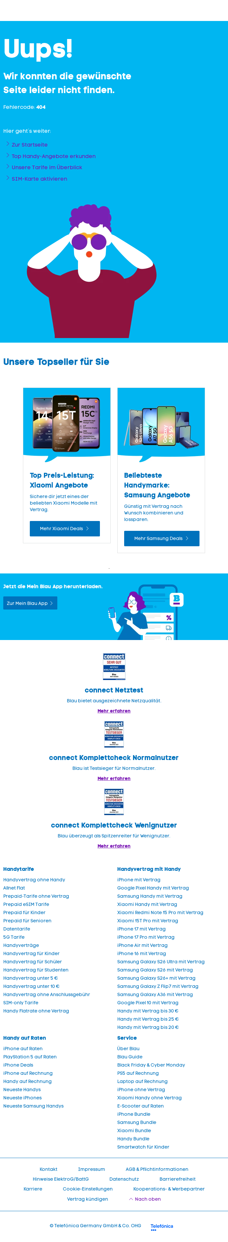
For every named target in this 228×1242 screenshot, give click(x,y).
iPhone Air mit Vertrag (142, 945)
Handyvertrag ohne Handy (34, 880)
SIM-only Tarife (20, 1003)
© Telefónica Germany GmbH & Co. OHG (95, 1226)
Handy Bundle (133, 1139)
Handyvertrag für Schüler (32, 962)
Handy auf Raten (24, 1038)
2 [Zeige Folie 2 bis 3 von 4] (119, 568)
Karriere (33, 1189)
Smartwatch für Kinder (143, 1147)
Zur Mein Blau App (27, 603)
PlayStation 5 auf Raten (30, 1057)
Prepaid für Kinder (24, 912)
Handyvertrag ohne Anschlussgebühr (46, 994)
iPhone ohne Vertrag (141, 1089)
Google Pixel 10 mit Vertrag (148, 1003)
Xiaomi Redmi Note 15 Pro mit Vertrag (160, 912)
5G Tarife (14, 937)
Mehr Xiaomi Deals (62, 528)
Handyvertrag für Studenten (35, 970)
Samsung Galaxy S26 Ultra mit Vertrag (161, 962)
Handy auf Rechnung (27, 1081)
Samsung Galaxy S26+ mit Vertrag (156, 978)
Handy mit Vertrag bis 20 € (148, 1027)
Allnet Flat (14, 888)
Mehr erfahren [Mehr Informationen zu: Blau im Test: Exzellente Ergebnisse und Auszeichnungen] (114, 711)
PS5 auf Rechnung (138, 1073)
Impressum (91, 1169)
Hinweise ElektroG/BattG (61, 1179)
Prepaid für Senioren (27, 921)
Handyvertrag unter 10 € (31, 986)
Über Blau (128, 1049)
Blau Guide (129, 1057)
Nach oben (148, 1199)
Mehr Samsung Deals (158, 538)
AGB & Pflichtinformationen (157, 1169)
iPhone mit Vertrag (139, 880)
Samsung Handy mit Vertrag (149, 896)
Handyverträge (21, 945)
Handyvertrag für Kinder (31, 953)
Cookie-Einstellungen (88, 1189)
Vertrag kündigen (87, 1199)
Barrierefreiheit (178, 1179)
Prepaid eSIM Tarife (26, 904)
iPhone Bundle (133, 1114)
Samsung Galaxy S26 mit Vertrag (155, 970)
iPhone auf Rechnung (28, 1073)
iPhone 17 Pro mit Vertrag (146, 937)
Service (127, 1038)
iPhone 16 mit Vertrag (141, 953)
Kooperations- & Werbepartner (169, 1189)
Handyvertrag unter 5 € (30, 978)
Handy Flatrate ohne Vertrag (36, 1011)
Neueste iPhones (22, 1098)
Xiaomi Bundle (134, 1130)
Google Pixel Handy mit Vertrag (153, 888)
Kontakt (48, 1169)
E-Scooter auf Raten (140, 1106)
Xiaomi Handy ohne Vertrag (149, 1098)
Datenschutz (124, 1179)
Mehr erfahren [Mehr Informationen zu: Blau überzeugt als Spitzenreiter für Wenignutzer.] (114, 846)
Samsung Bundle (136, 1122)
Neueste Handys (22, 1089)
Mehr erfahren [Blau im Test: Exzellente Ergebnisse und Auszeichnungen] (114, 778)
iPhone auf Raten (23, 1049)
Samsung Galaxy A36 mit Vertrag (155, 994)
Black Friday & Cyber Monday (151, 1065)
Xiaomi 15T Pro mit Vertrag (147, 921)
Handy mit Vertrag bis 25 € (148, 1019)
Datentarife (16, 929)
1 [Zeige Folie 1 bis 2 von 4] (109, 568)
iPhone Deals (18, 1065)
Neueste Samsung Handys (33, 1106)
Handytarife (18, 869)
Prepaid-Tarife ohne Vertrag (36, 896)
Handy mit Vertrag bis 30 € (148, 1011)
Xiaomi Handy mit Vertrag (147, 904)
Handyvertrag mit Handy (149, 869)
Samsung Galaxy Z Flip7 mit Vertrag (158, 986)
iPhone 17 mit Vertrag (141, 929)
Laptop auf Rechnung (142, 1081)
